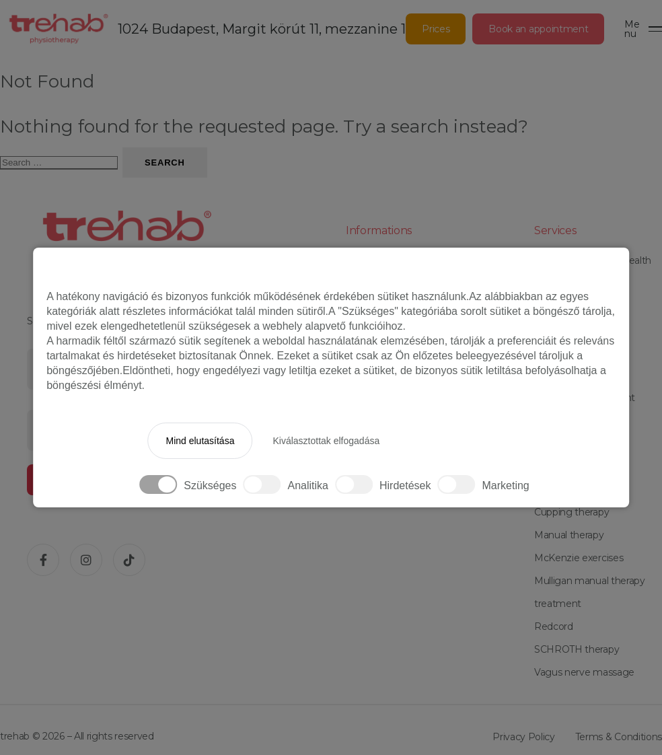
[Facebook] (43, 560)
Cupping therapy (571, 512)
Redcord (553, 626)
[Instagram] (86, 560)
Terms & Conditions (618, 737)
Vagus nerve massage (584, 672)
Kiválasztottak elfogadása (325, 440)
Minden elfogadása (456, 440)
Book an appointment (538, 29)
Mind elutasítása (200, 440)
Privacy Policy (523, 737)
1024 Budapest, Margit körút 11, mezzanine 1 (262, 29)
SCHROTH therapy (576, 649)
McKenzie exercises (578, 558)
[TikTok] (129, 560)
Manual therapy (569, 535)
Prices (435, 29)
